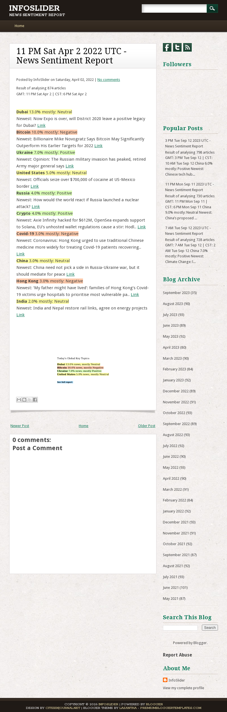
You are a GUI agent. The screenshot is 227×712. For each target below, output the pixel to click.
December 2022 (176, 391)
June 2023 (171, 325)
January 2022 (173, 511)
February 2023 (174, 369)
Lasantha (128, 708)
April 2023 (171, 347)
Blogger (200, 643)
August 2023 (173, 304)
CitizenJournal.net (62, 708)
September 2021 (176, 555)
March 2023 (172, 358)
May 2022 (170, 467)
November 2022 (176, 402)
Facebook (167, 47)
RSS (187, 47)
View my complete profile (183, 688)
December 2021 (176, 522)
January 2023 (173, 380)
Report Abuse (177, 655)
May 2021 (170, 598)
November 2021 (176, 533)
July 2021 (170, 577)
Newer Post (19, 426)
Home (19, 26)
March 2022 (172, 489)
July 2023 (170, 315)
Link (41, 125)
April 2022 (171, 478)
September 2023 (176, 293)
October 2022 (174, 413)
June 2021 (171, 587)
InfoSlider (34, 8)
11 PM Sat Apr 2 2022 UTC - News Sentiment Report (71, 55)
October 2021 (174, 544)
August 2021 (173, 566)
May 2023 (170, 336)
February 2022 (174, 500)
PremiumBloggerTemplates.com (170, 708)
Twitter (177, 47)
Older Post (146, 426)
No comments (108, 80)
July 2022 (170, 446)
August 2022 (173, 435)
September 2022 (176, 424)
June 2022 (171, 456)
